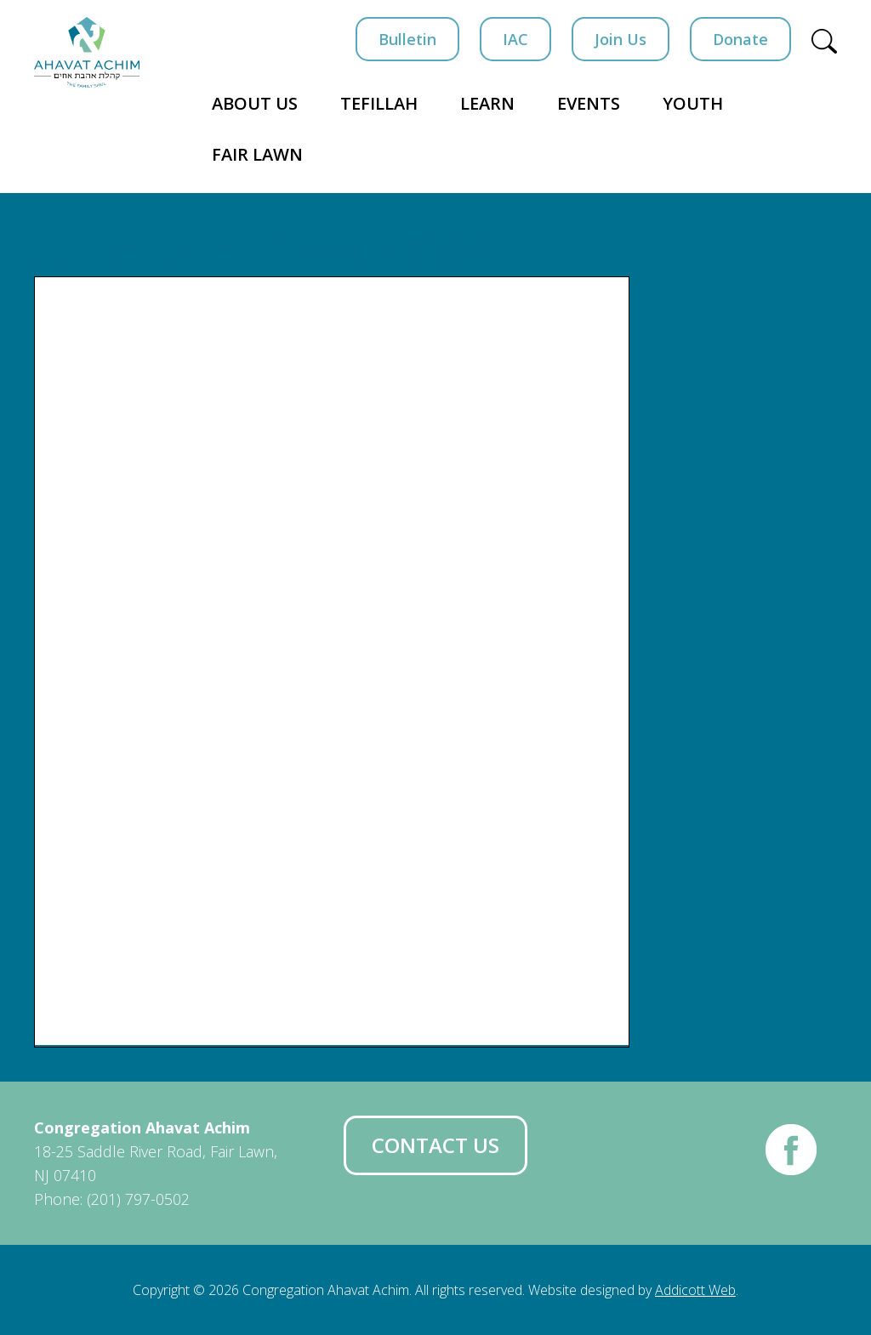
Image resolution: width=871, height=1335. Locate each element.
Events (588, 103)
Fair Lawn (257, 154)
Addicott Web (695, 1290)
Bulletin (407, 39)
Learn (487, 103)
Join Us (620, 39)
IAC (515, 39)
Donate (740, 39)
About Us (255, 103)
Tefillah (379, 103)
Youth (693, 103)
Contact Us (435, 1145)
